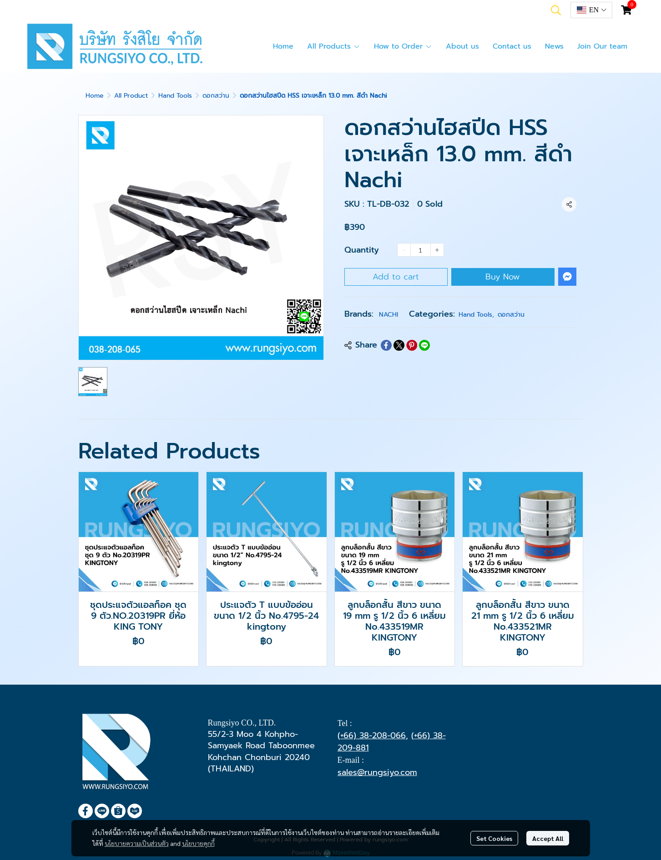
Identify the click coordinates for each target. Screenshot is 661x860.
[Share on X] (399, 345)
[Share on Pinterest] (411, 345)
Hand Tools (175, 95)
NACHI (388, 314)
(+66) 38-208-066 (372, 735)
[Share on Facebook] (386, 345)
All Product (131, 95)
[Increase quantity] (437, 250)
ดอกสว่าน (215, 95)
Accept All (547, 838)
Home (95, 95)
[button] (556, 10)
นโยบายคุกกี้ (198, 843)
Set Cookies (494, 838)
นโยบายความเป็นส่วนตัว (137, 843)
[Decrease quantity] (404, 250)
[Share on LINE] (424, 345)
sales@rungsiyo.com (377, 772)
